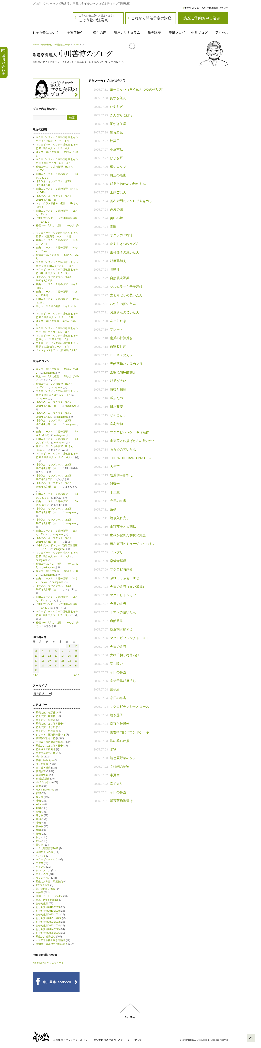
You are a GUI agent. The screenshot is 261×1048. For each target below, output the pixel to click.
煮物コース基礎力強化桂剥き (52, 944)
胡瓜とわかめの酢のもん (128, 183)
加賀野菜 (116, 132)
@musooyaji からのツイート (48, 962)
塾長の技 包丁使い (47, 712)
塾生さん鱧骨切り (45, 936)
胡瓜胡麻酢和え (121, 629)
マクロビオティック (47, 859)
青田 (113, 226)
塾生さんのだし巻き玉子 (49, 745)
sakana (40, 804)
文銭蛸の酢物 (119, 766)
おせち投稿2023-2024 (48, 925)
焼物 (38, 808)
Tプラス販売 (43, 885)
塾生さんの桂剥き (45, 749)
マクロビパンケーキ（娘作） (131, 432)
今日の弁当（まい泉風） (128, 586)
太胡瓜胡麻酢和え (123, 372)
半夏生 (115, 775)
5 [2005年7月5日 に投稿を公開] (49, 650)
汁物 (38, 800)
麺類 (38, 819)
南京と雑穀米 (119, 723)
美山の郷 (116, 218)
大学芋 (115, 466)
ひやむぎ (116, 106)
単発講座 (154, 32)
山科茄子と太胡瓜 (123, 526)
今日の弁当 (118, 501)
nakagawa (49, 372)
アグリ (39, 863)
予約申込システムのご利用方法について (206, 8)
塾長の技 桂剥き (45, 719)
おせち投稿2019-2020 (48, 910)
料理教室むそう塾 (45, 738)
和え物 (39, 797)
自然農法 (116, 621)
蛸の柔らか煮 (119, 741)
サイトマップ (134, 1040)
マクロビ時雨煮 (121, 569)
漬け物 (39, 756)
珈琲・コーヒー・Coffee (49, 896)
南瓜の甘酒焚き (121, 338)
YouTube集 (42, 775)
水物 (113, 749)
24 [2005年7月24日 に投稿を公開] (36, 665)
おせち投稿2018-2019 (48, 907)
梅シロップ (118, 166)
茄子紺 (115, 689)
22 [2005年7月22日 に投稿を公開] (69, 660)
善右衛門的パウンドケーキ (129, 732)
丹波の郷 (116, 209)
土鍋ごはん (118, 192)
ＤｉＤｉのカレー (123, 355)
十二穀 (115, 492)
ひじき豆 (116, 158)
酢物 (38, 830)
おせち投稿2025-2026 (48, 932)
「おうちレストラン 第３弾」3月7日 (57, 350)
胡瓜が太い (118, 381)
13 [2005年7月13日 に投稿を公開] (56, 655)
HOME (36, 44)
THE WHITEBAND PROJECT (131, 458)
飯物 (38, 833)
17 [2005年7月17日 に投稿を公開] (36, 660)
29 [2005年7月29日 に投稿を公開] (69, 665)
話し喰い (116, 663)
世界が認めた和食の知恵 (128, 535)
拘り (38, 837)
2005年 (76, 44)
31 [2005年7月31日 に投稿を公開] (36, 670)
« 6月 (36, 674)
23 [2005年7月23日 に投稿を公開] (76, 660)
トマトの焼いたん (123, 612)
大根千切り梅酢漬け (124, 655)
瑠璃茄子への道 (44, 852)
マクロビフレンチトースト (129, 638)
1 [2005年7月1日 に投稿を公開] (69, 646)
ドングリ (116, 552)
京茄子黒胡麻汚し (123, 681)
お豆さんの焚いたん (124, 312)
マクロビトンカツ (123, 595)
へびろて (41, 855)
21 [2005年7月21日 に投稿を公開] (62, 660)
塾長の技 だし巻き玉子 (49, 723)
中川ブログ (199, 32)
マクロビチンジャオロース (129, 706)
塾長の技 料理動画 (47, 730)
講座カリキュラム (127, 32)
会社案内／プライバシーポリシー (71, 1040)
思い (38, 841)
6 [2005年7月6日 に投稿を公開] (56, 650)
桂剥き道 (41, 771)
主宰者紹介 (75, 32)
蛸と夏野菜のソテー (124, 758)
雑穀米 (115, 483)
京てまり (116, 783)
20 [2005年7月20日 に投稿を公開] (56, 660)
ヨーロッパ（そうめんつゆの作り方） (137, 89)
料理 (38, 793)
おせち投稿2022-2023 (48, 921)
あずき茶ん (118, 98)
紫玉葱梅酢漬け (121, 801)
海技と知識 (118, 389)
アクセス (221, 32)
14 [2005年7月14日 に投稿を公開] (62, 655)
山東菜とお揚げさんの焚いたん (133, 441)
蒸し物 (39, 815)
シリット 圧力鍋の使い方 (50, 734)
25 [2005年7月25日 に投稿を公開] (42, 665)
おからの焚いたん (123, 303)
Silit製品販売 (43, 778)
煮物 (38, 811)
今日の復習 (42, 764)
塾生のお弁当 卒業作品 (49, 881)
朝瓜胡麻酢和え (121, 475)
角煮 (113, 509)
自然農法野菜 (119, 278)
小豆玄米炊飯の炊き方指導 (50, 940)
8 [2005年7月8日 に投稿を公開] (69, 650)
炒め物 (39, 826)
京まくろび (42, 874)
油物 (38, 822)
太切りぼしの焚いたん (126, 295)
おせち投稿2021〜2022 (48, 918)
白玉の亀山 (118, 175)
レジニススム (43, 870)
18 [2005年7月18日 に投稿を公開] (42, 660)
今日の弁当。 (43, 877)
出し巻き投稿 (43, 767)
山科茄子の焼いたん (124, 252)
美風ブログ (177, 32)
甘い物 (39, 844)
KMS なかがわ (44, 782)
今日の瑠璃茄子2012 (47, 848)
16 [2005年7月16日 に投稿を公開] (76, 655)
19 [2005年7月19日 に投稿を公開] (49, 660)
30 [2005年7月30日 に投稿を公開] (76, 665)
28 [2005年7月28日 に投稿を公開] (62, 665)
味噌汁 (115, 269)
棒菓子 (115, 141)
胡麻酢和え (118, 261)
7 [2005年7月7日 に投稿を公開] (62, 650)
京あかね (116, 423)
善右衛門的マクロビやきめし (131, 201)
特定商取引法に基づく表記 (108, 1040)
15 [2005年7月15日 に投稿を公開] (69, 655)
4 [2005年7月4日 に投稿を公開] (42, 650)
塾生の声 (99, 32)
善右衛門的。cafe (45, 888)
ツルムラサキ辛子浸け (126, 286)
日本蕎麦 (116, 406)
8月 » (77, 674)
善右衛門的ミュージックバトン (133, 543)
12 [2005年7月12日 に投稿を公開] (49, 655)
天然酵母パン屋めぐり (126, 363)
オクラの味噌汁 (121, 235)
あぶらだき (118, 321)
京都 (38, 786)
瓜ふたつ (116, 398)
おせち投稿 (42, 903)
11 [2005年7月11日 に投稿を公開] (42, 655)
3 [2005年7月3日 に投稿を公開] (36, 650)
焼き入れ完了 (119, 518)
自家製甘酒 (118, 346)
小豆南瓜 (116, 149)
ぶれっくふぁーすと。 (126, 578)
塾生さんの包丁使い (47, 753)
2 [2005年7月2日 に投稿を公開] (76, 646)
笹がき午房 (118, 123)
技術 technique (45, 760)
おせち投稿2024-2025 (48, 929)
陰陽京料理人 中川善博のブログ (55, 44)
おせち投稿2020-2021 (48, 914)
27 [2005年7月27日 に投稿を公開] (56, 665)
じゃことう (118, 415)
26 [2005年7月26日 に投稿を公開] (49, 665)
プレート (116, 329)
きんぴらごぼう (121, 115)
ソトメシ (41, 866)
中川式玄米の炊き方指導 (49, 741)
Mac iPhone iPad (45, 789)
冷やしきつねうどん (124, 243)
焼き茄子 (116, 715)
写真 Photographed (47, 899)
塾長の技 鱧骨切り (47, 716)
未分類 (39, 892)
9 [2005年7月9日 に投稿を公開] (76, 650)
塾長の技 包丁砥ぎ (47, 727)
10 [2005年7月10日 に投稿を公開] (36, 655)
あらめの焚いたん (123, 449)
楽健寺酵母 (118, 561)
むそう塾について (46, 32)
